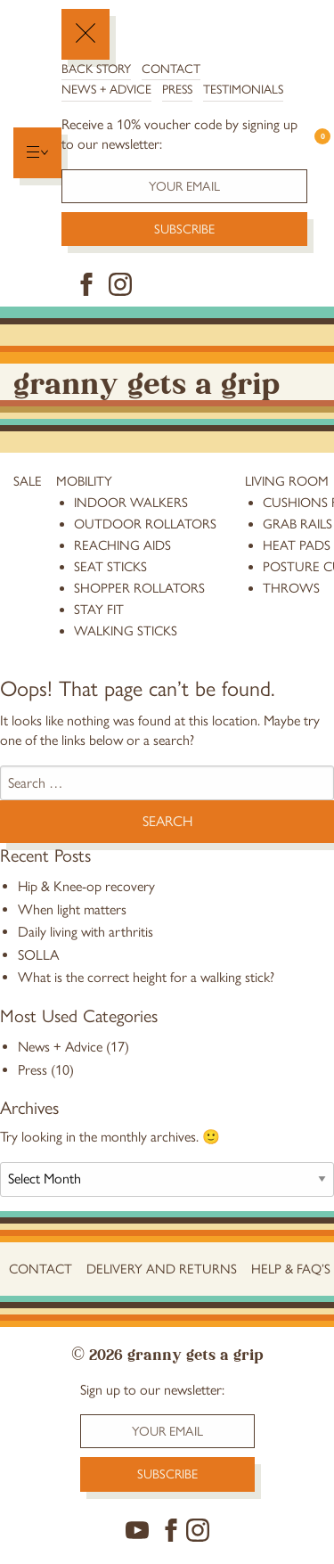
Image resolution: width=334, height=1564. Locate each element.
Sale (27, 481)
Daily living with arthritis (85, 931)
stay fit (99, 610)
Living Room (287, 481)
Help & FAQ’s (290, 1269)
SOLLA (38, 954)
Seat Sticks (110, 567)
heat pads (296, 545)
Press (177, 89)
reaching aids (122, 545)
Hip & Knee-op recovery (86, 886)
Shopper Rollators (139, 588)
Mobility (84, 481)
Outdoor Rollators (145, 524)
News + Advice (106, 89)
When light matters (72, 909)
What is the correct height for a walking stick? (146, 977)
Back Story (96, 69)
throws (291, 588)
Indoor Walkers (131, 503)
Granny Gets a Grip (146, 381)
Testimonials (243, 89)
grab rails (297, 524)
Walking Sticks (125, 631)
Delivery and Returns (161, 1269)
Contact (171, 69)
